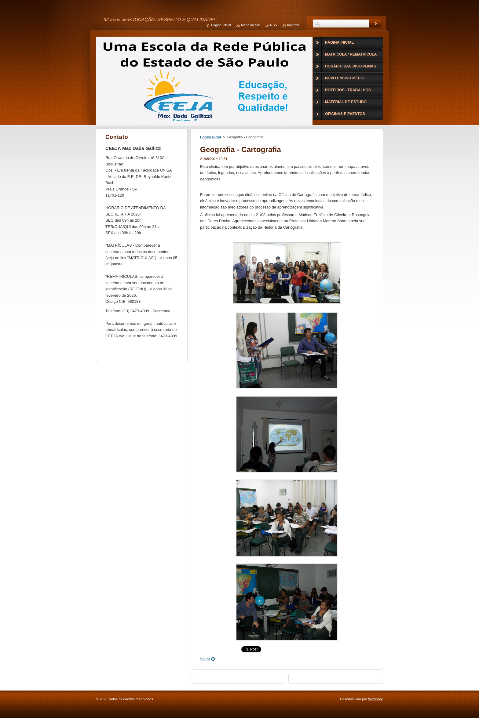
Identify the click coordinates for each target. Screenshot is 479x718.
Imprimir (293, 25)
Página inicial (210, 137)
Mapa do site (250, 25)
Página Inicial (221, 25)
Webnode (375, 699)
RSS (273, 25)
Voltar (205, 659)
